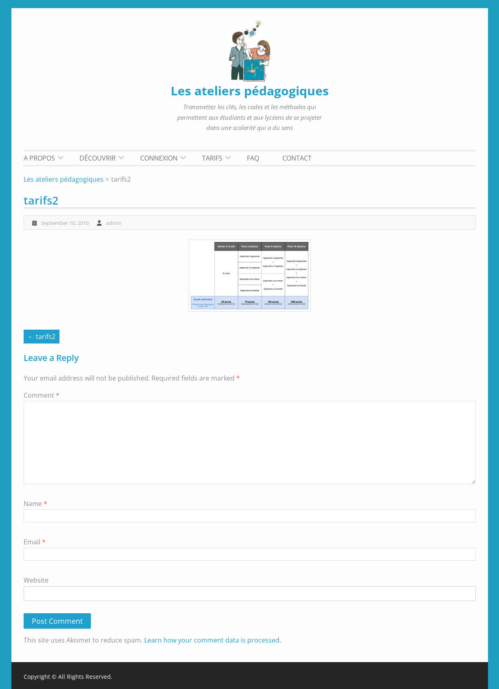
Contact (297, 158)
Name (35, 503)
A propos (39, 158)
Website (36, 580)
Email (35, 541)
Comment (41, 395)
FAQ (253, 158)
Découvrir (97, 158)
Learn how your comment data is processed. (212, 640)
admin (113, 223)
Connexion (159, 158)
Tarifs (212, 158)
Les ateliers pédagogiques (250, 90)
